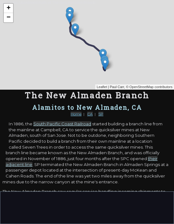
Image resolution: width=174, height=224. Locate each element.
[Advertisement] (87, 207)
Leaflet (102, 87)
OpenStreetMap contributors (150, 87)
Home (76, 114)
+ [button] (9, 8)
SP (100, 114)
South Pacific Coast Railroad (62, 123)
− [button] (9, 17)
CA (90, 114)
